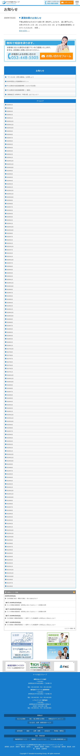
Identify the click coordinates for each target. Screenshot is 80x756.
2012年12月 (10, 530)
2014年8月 (10, 467)
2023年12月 (10, 190)
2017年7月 (10, 358)
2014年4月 (10, 477)
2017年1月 (10, 372)
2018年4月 (10, 335)
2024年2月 (10, 184)
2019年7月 (10, 292)
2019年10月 (10, 286)
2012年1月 (10, 566)
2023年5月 (10, 210)
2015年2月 (10, 447)
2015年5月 (10, 438)
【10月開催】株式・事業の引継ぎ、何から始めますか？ (22, 598)
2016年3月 (10, 405)
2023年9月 (10, 200)
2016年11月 (10, 378)
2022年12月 (10, 227)
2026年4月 (10, 108)
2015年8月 (10, 428)
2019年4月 (10, 302)
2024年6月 (10, 174)
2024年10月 (10, 167)
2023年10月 (10, 197)
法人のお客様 (21, 719)
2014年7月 (10, 471)
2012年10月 (10, 536)
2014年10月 (10, 461)
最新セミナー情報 (12, 592)
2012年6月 (10, 550)
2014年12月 (10, 454)
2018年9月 (10, 319)
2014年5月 (10, 474)
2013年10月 (10, 497)
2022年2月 (10, 240)
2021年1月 (10, 256)
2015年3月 (10, 444)
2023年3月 (10, 217)
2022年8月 (10, 233)
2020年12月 (10, 260)
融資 (28, 731)
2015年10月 (10, 421)
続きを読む (24, 31)
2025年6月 (10, 141)
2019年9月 (10, 289)
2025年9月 (10, 131)
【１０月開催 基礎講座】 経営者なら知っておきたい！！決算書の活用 (26, 611)
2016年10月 (10, 381)
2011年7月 (10, 583)
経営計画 (40, 727)
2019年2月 (10, 306)
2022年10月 (10, 230)
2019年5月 (10, 299)
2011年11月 (10, 573)
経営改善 (19, 731)
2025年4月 (10, 147)
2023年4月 (10, 213)
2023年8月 (10, 203)
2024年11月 (10, 164)
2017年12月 (10, 349)
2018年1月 (10, 345)
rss (74, 592)
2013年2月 (10, 523)
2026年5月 (10, 105)
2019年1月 (10, 309)
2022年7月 (10, 236)
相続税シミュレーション (39, 739)
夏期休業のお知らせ (31, 18)
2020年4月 (10, 269)
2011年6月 (10, 586)
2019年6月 (10, 296)
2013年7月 (10, 507)
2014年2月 (10, 484)
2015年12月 (10, 414)
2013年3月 (10, 520)
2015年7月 (10, 431)
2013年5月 (10, 513)
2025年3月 (10, 151)
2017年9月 (10, 352)
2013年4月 (10, 517)
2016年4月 (10, 401)
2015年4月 (10, 441)
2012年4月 (10, 556)
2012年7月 (10, 546)
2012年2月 (10, 563)
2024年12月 (10, 161)
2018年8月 (10, 322)
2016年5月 (10, 398)
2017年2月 (10, 368)
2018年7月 (10, 325)
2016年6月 (10, 395)
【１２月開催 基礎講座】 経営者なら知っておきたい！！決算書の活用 (26, 605)
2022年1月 (10, 243)
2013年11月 (10, 494)
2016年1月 (10, 411)
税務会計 (40, 715)
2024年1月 (10, 187)
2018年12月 (10, 312)
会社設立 (47, 731)
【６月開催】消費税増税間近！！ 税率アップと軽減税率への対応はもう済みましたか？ (31, 624)
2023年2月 (10, 220)
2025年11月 (10, 124)
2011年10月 (10, 576)
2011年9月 (10, 579)
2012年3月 (10, 560)
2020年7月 (10, 263)
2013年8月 (10, 503)
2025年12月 (10, 121)
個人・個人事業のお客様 (36, 719)
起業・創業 (37, 731)
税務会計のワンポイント (56, 719)
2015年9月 (10, 424)
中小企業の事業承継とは (58, 739)
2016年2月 (10, 408)
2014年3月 (10, 480)
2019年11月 (10, 283)
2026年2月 (10, 114)
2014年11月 (10, 457)
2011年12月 (10, 569)
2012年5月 (10, 553)
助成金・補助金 (59, 731)
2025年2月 (10, 154)
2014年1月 (10, 487)
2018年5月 (10, 332)
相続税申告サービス (21, 739)
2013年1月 (10, 527)
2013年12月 (10, 490)
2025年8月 (10, 134)
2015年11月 (10, 418)
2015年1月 (10, 451)
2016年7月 (10, 391)
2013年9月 (10, 500)
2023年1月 (10, 223)
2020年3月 (10, 273)
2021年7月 (10, 250)
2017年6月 (10, 362)
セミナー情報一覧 (70, 628)
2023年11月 (10, 194)
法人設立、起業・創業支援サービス (40, 722)
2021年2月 (10, 253)
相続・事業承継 (40, 736)
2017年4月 (10, 365)
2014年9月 (10, 464)
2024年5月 (10, 177)
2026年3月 (10, 111)
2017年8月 (10, 355)
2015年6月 (10, 434)
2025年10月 (10, 128)
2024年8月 (10, 170)
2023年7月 (10, 207)
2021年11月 (10, 246)
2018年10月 (10, 316)
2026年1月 (10, 118)
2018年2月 (10, 342)
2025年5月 (10, 144)
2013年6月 (10, 510)
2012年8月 (10, 543)
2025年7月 (10, 138)
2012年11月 (10, 533)
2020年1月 (10, 279)
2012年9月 (10, 540)
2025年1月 (10, 157)
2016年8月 (10, 388)
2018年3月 (10, 339)
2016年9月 (10, 385)
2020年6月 (10, 266)
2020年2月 (10, 276)
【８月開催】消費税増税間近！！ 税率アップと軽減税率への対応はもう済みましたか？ (31, 618)
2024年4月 (10, 180)
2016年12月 (10, 375)
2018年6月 (10, 329)
